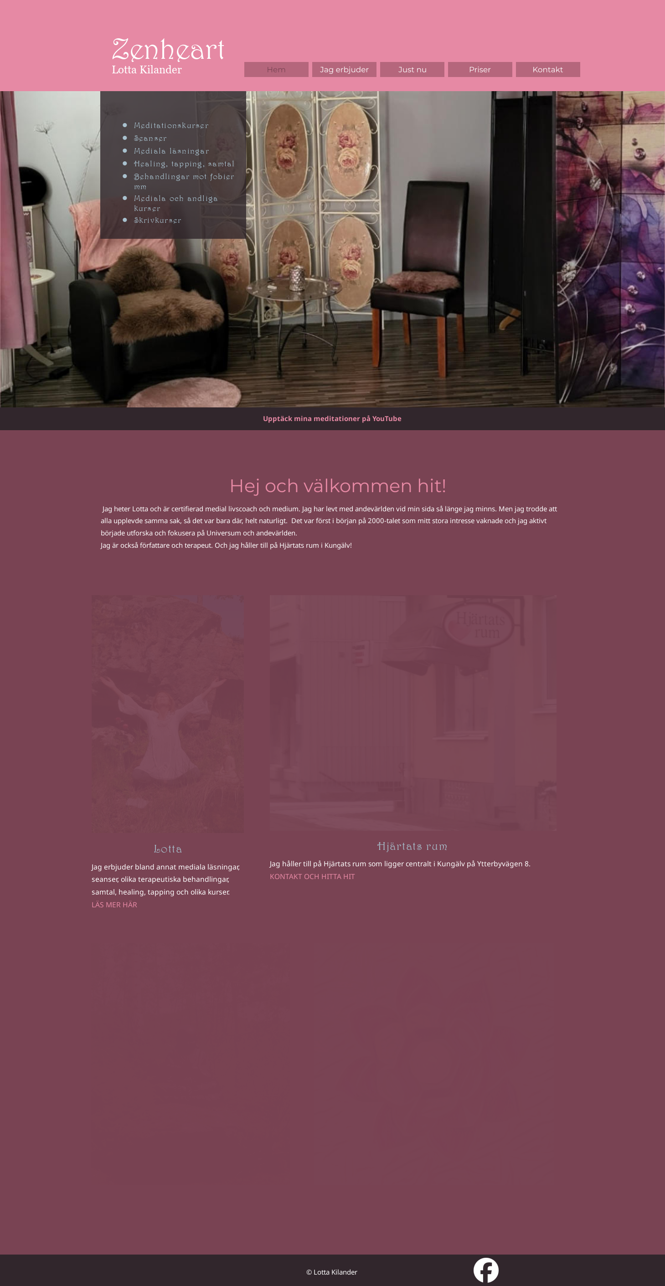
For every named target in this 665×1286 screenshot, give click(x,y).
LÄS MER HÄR (114, 905)
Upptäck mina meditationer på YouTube (332, 418)
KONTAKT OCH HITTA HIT (312, 876)
